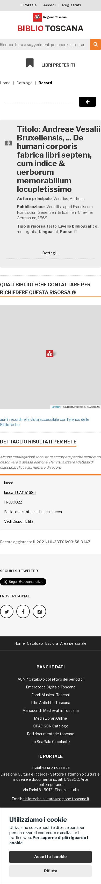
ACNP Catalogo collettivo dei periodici (50, 679)
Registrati (71, 5)
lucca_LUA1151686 (20, 492)
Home (5, 83)
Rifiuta (50, 871)
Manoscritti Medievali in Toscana (50, 710)
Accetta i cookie (50, 856)
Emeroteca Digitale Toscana (50, 687)
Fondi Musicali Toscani (50, 695)
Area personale (73, 643)
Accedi (49, 5)
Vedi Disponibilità (18, 521)
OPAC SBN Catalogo (50, 726)
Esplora (51, 643)
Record (45, 83)
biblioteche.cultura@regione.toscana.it (56, 799)
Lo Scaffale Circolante (50, 741)
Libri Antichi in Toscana (50, 702)
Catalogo (25, 83)
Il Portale (28, 5)
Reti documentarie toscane (50, 734)
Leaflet (56, 407)
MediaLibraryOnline (50, 718)
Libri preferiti (50, 63)
